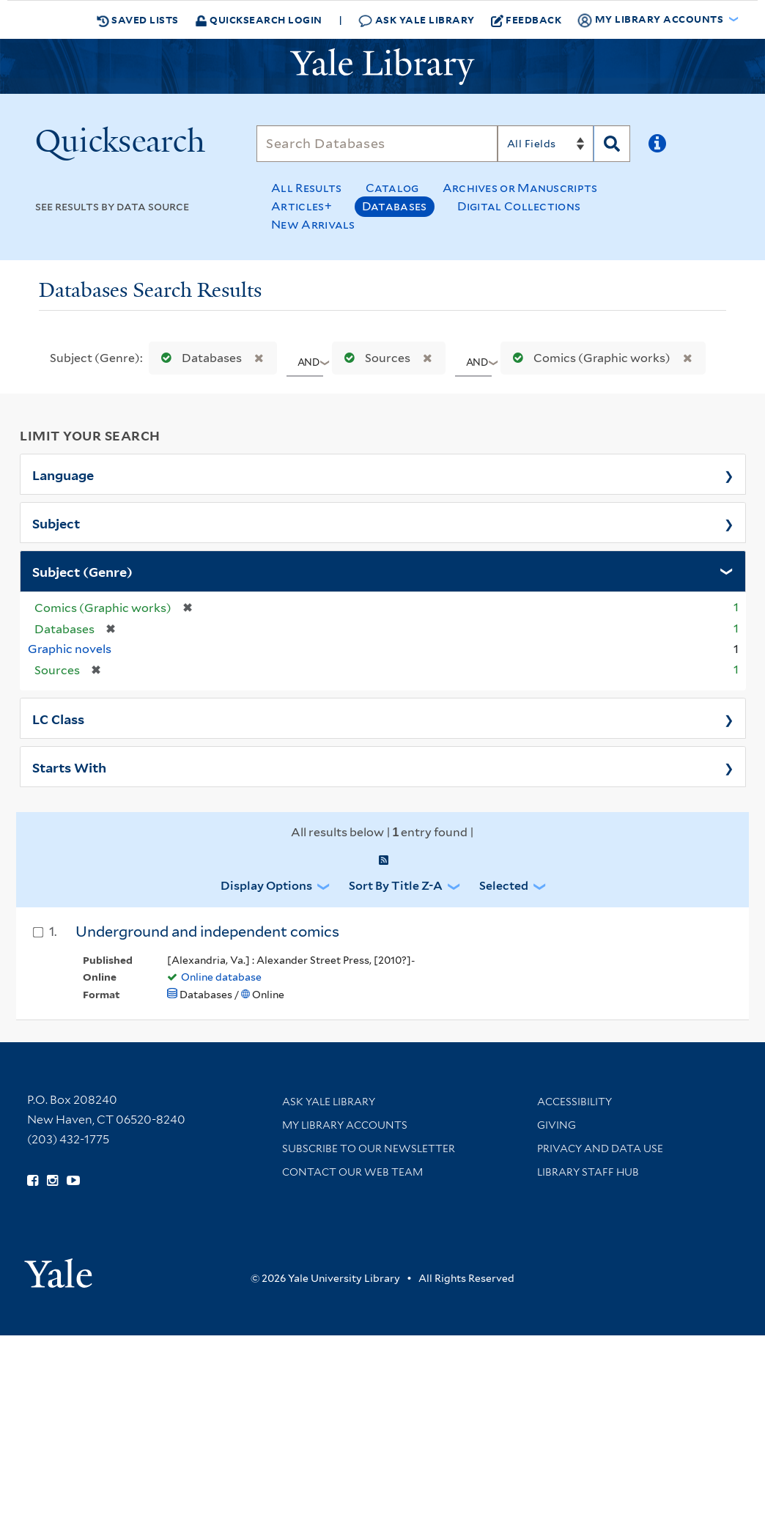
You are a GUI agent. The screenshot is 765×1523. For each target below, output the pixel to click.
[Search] (377, 143)
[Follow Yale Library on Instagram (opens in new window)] (52, 1180)
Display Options (266, 886)
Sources (374, 358)
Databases (394, 206)
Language (63, 474)
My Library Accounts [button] (651, 20)
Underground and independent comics (207, 931)
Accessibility (574, 1101)
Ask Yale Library (416, 20)
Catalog (392, 188)
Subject (56, 522)
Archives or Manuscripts (520, 188)
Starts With (69, 766)
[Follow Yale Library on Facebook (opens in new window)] (32, 1180)
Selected (503, 886)
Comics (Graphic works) (588, 358)
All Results (306, 188)
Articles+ (301, 206)
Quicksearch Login (258, 19)
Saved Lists (138, 19)
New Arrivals (313, 225)
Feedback (526, 19)
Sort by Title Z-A (396, 886)
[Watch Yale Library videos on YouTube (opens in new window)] (73, 1180)
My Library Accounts (344, 1125)
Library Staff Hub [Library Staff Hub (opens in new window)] (588, 1172)
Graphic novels (69, 649)
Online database (221, 977)
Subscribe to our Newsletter (368, 1148)
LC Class (58, 718)
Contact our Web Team (352, 1172)
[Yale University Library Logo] (382, 66)
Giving (556, 1125)
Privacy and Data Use (600, 1148)
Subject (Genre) (82, 571)
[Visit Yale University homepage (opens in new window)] (58, 1268)
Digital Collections (519, 206)
